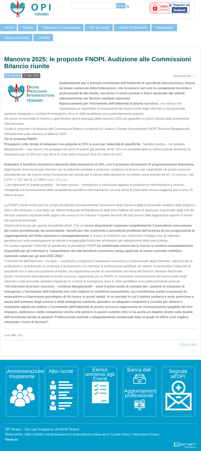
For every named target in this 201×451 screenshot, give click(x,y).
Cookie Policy (120, 434)
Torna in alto (188, 344)
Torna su (11, 439)
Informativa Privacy (145, 434)
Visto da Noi (12, 75)
